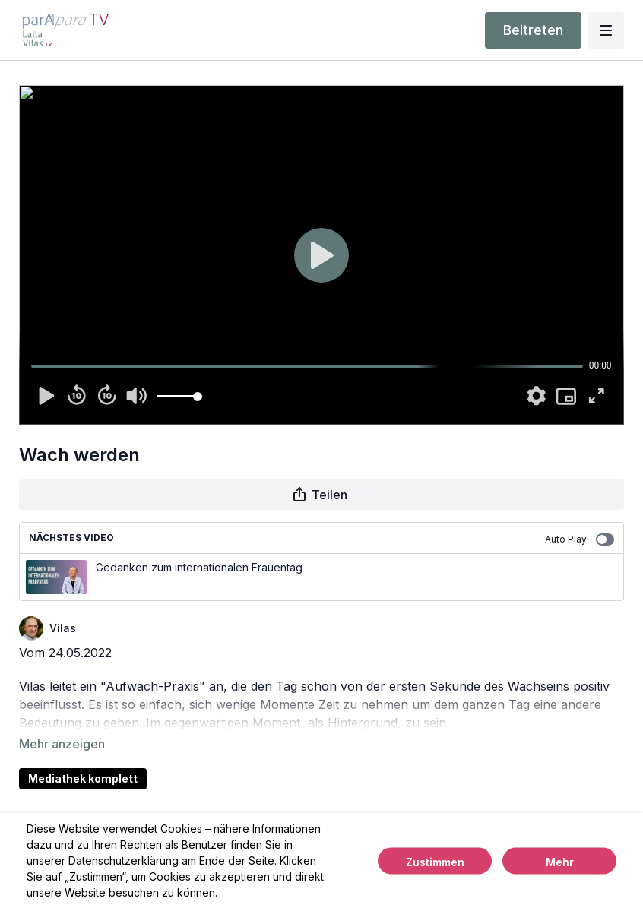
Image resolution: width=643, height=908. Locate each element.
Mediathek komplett (83, 757)
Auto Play (579, 539)
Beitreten (533, 30)
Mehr (560, 861)
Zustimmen (435, 861)
